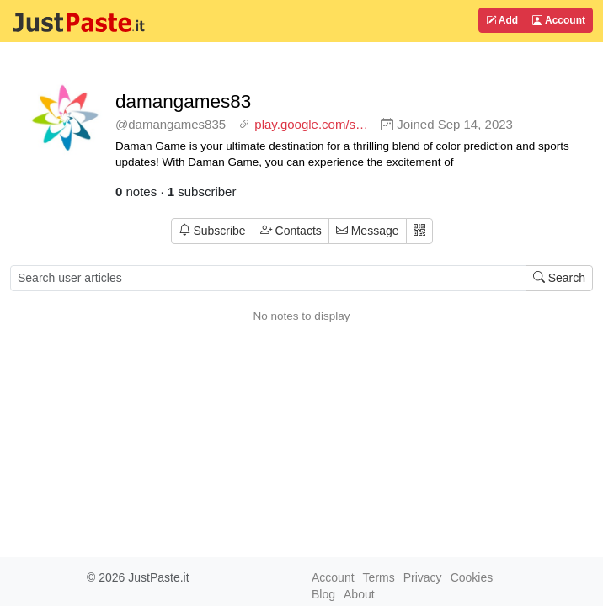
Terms (379, 577)
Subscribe (212, 230)
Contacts (291, 230)
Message (367, 230)
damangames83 (183, 101)
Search (559, 277)
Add (502, 20)
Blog (323, 594)
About (359, 594)
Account (558, 20)
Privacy (422, 577)
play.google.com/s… (311, 124)
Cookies (472, 577)
